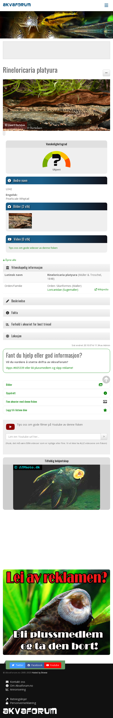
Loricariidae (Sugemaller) (62, 289)
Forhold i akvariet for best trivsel (28, 324)
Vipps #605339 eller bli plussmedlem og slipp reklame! (39, 368)
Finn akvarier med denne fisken (56, 402)
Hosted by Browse (39, 672)
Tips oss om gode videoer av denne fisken (33, 248)
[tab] (56, 267)
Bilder (54, 384)
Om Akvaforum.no (19, 685)
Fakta (12, 312)
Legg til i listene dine (56, 410)
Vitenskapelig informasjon (24, 267)
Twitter (17, 665)
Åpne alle (9, 260)
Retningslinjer (16, 699)
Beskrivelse (15, 301)
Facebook (34, 665)
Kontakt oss (15, 682)
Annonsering (16, 689)
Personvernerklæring (21, 703)
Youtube (52, 665)
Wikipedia (101, 289)
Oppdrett (56, 393)
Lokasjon (13, 336)
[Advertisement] (56, 540)
